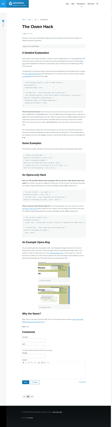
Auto (28, 397)
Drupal (29, 417)
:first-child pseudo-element (33, 74)
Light (24, 397)
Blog (30, 19)
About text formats (82, 381)
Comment (24, 360)
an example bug (26, 76)
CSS (35, 19)
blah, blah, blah (57, 412)
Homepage (24, 353)
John (25, 33)
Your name (24, 337)
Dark (32, 397)
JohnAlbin (18, 8)
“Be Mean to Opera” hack (29, 208)
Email (23, 344)
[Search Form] (97, 9)
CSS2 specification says (56, 253)
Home (23, 19)
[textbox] (54, 371)
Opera (48, 38)
